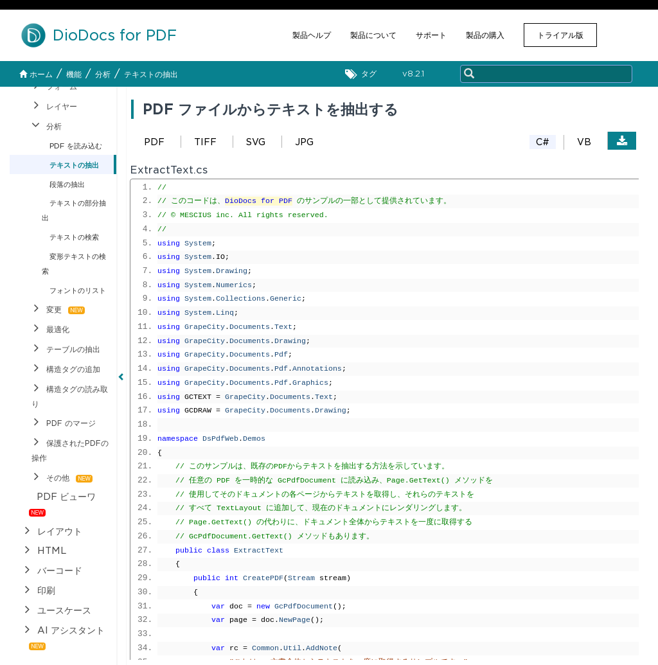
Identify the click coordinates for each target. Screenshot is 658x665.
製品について (373, 35)
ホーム (36, 74)
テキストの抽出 (151, 74)
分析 (103, 74)
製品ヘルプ (311, 35)
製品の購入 (485, 35)
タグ (364, 74)
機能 (74, 74)
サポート (431, 35)
